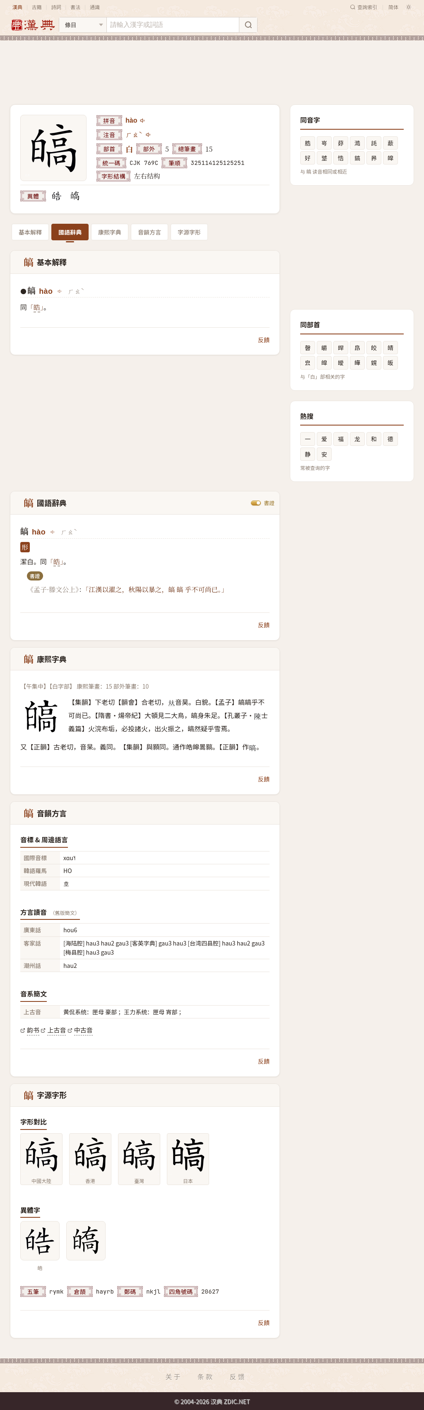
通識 (95, 6)
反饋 (264, 340)
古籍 (37, 6)
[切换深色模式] (408, 7)
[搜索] (248, 24)
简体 (393, 6)
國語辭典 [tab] (70, 232)
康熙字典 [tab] (109, 232)
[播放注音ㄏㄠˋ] (148, 134)
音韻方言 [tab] (149, 232)
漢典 (17, 6)
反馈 (238, 1376)
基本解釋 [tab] (30, 232)
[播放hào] (143, 120)
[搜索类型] (82, 24)
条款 (206, 1376)
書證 (269, 503)
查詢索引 (363, 6)
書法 (75, 6)
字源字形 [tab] (189, 232)
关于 (173, 1376)
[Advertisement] (212, 66)
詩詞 (56, 6)
